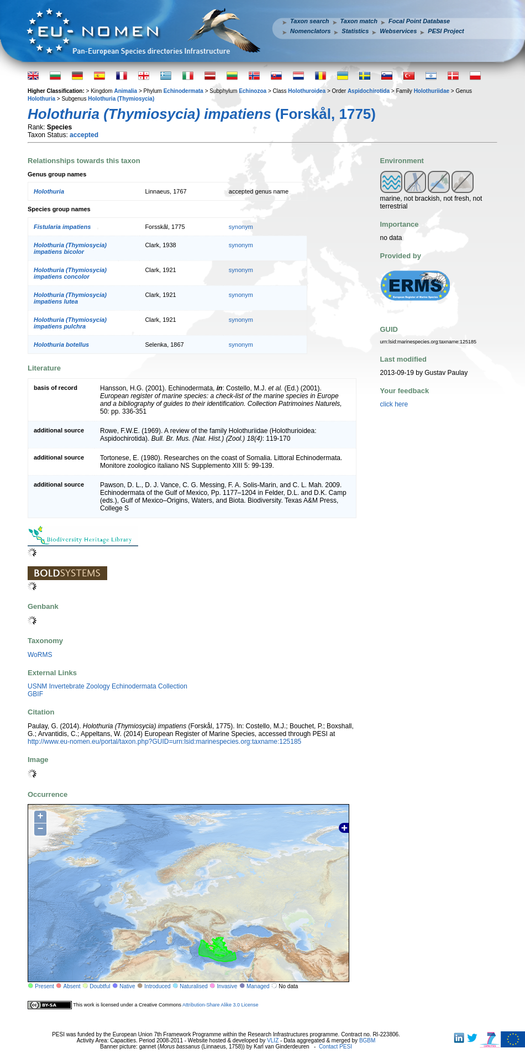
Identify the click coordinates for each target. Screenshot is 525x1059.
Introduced (157, 986)
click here (394, 404)
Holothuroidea (307, 91)
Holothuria (41, 99)
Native (127, 986)
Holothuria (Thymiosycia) (121, 99)
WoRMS (40, 655)
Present (44, 986)
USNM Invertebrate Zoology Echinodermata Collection (107, 686)
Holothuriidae (431, 91)
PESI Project (446, 31)
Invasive (227, 986)
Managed (258, 986)
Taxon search (309, 21)
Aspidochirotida (369, 91)
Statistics (355, 31)
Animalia (125, 91)
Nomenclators (310, 31)
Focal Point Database (419, 21)
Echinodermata (183, 91)
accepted (84, 135)
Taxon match (358, 21)
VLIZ (273, 1040)
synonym (241, 226)
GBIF (35, 694)
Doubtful (100, 986)
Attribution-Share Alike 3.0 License (220, 1005)
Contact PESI (335, 1047)
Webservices (398, 31)
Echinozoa (252, 91)
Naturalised (194, 986)
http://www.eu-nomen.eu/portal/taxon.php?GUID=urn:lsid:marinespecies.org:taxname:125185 (164, 741)
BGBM (367, 1040)
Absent (72, 986)
